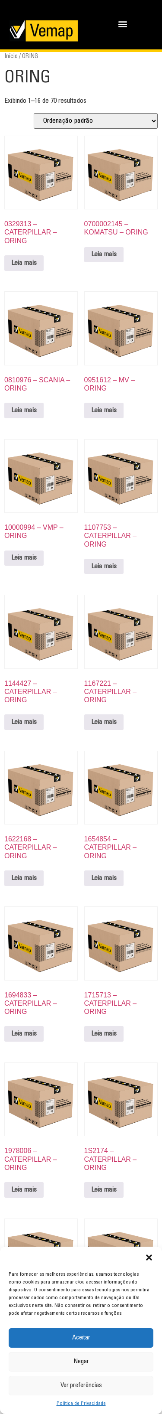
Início (11, 56)
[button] (149, 1257)
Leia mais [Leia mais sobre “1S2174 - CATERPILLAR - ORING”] (104, 1189)
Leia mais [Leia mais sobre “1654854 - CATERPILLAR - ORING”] (104, 878)
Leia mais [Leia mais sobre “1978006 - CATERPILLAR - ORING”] (24, 1189)
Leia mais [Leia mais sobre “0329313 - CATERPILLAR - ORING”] (24, 263)
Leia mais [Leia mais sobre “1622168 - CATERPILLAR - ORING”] (24, 878)
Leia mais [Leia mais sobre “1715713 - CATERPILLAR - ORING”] (104, 1033)
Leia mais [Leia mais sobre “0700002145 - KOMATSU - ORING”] (104, 254)
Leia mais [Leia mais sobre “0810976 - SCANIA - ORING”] (24, 410)
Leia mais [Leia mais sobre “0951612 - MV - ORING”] (104, 410)
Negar (81, 1362)
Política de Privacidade (81, 1403)
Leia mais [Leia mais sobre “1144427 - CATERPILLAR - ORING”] (24, 722)
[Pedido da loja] (96, 121)
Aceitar (81, 1338)
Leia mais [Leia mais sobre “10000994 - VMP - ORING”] (24, 557)
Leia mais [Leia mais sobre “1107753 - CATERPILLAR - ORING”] (104, 566)
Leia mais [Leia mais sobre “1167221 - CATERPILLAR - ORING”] (104, 722)
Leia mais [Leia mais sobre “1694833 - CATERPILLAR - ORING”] (24, 1033)
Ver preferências (81, 1385)
